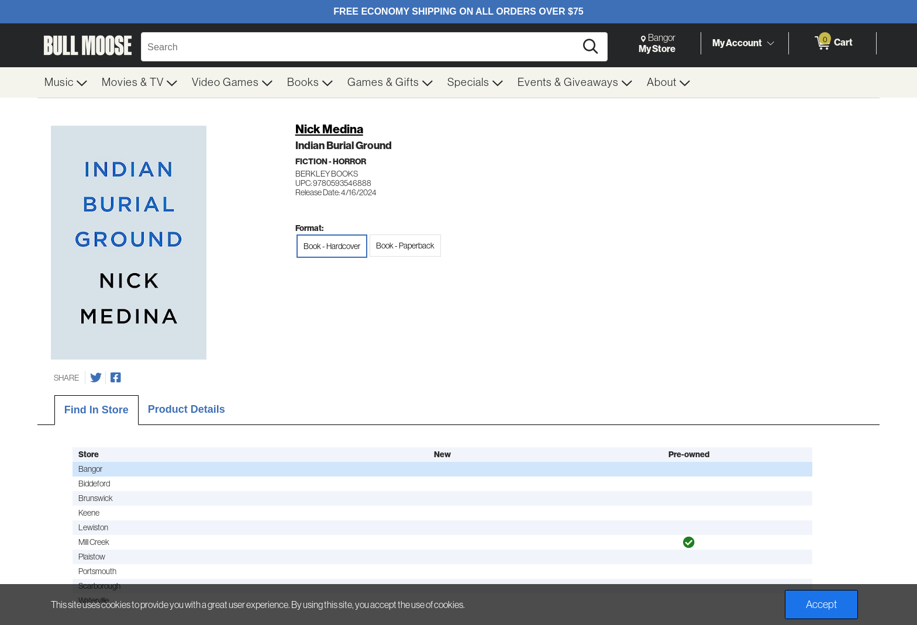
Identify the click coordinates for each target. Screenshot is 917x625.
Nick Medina (329, 129)
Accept (821, 604)
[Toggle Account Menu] (770, 44)
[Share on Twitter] (96, 378)
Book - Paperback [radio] (405, 245)
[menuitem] (66, 82)
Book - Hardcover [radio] (332, 246)
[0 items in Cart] (832, 43)
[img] (689, 542)
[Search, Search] (360, 47)
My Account (737, 43)
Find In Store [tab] (96, 410)
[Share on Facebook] (116, 378)
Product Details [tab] (186, 409)
